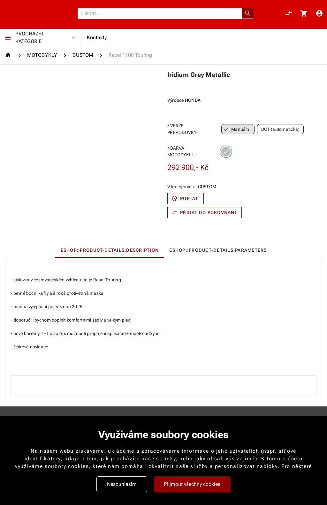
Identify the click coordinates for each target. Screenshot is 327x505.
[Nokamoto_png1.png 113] (36, 13)
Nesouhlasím (122, 484)
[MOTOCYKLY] (42, 55)
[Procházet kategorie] (7, 37)
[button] (248, 13)
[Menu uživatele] (319, 13)
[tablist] (163, 250)
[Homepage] (9, 55)
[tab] (109, 250)
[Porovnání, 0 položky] (288, 13)
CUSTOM (207, 186)
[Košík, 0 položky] (304, 13)
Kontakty (97, 37)
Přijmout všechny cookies (192, 484)
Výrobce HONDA (184, 100)
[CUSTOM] (82, 55)
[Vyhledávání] (161, 13)
